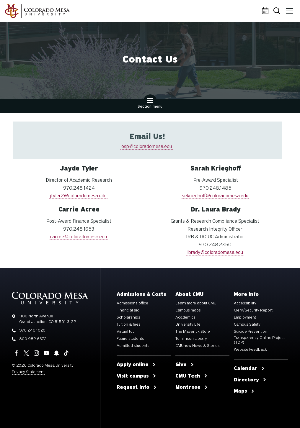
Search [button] (277, 11)
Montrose (191, 387)
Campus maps (188, 310)
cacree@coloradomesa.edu (78, 237)
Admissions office (132, 303)
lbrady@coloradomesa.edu (215, 252)
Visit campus (136, 376)
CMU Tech (191, 376)
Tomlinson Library (191, 338)
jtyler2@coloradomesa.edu (78, 196)
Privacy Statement (28, 371)
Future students (130, 338)
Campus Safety (247, 324)
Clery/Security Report (253, 310)
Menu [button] (289, 9)
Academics (185, 317)
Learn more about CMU (195, 303)
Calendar (266, 11)
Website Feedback (250, 349)
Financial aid (128, 310)
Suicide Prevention (250, 331)
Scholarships (128, 317)
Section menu (150, 104)
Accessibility (245, 303)
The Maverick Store (192, 331)
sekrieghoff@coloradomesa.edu (215, 196)
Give (184, 364)
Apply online (136, 364)
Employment (245, 317)
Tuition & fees (129, 324)
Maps (244, 391)
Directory (250, 380)
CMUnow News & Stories (197, 345)
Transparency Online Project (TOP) (259, 340)
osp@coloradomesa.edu (146, 146)
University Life (187, 324)
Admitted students (133, 345)
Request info (137, 387)
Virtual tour (126, 331)
